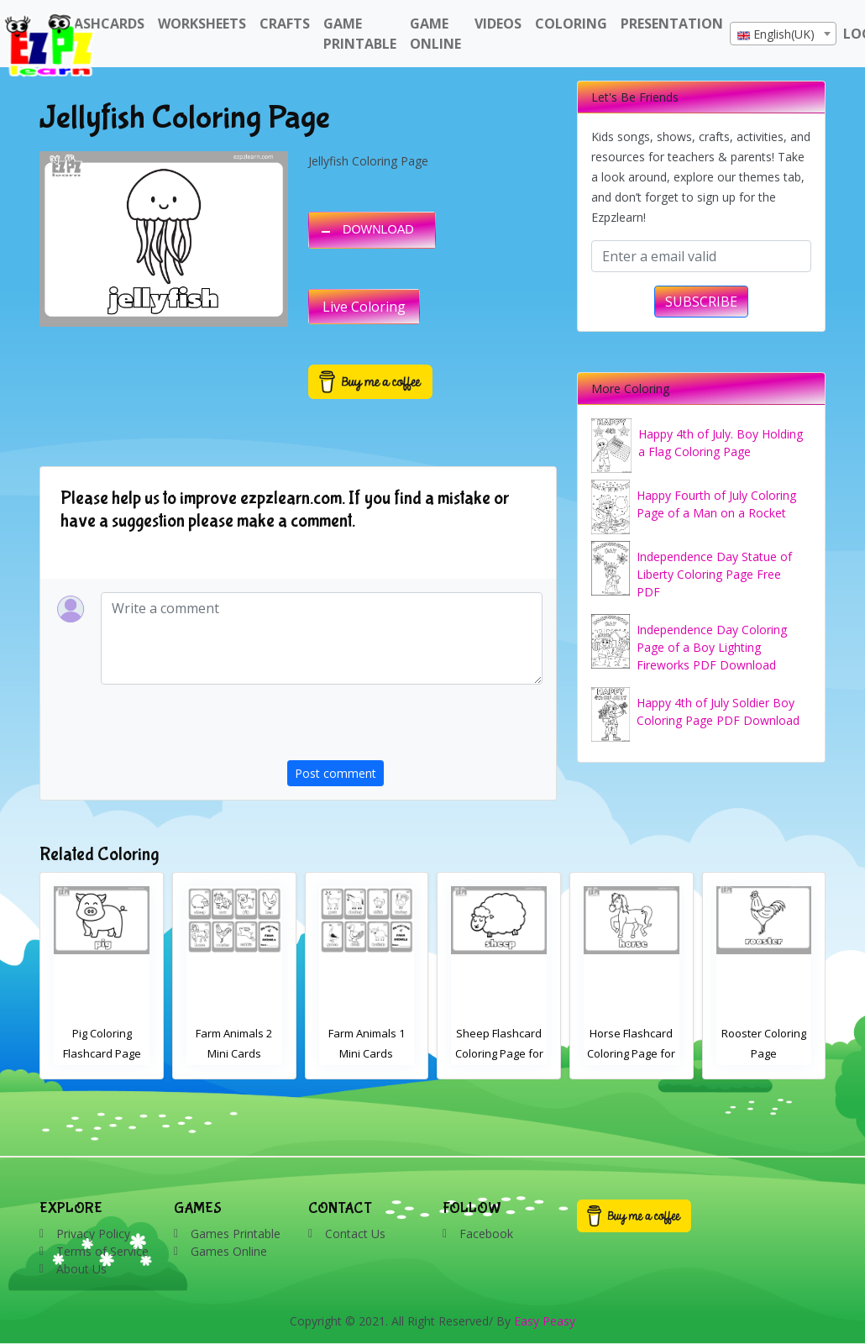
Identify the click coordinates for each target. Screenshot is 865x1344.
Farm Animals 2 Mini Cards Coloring (366, 1053)
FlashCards (102, 23)
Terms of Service (102, 1251)
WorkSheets (202, 23)
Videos (498, 23)
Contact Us (355, 1234)
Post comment (335, 773)
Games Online (229, 1251)
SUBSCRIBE (701, 301)
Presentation (672, 23)
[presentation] (415, 727)
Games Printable (235, 1234)
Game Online (435, 33)
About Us (81, 1269)
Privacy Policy (93, 1234)
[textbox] (783, 34)
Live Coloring (364, 306)
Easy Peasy (544, 1321)
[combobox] (783, 33)
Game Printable (359, 33)
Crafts (285, 23)
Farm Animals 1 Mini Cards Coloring (499, 1053)
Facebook (486, 1234)
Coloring (571, 23)
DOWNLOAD (378, 229)
